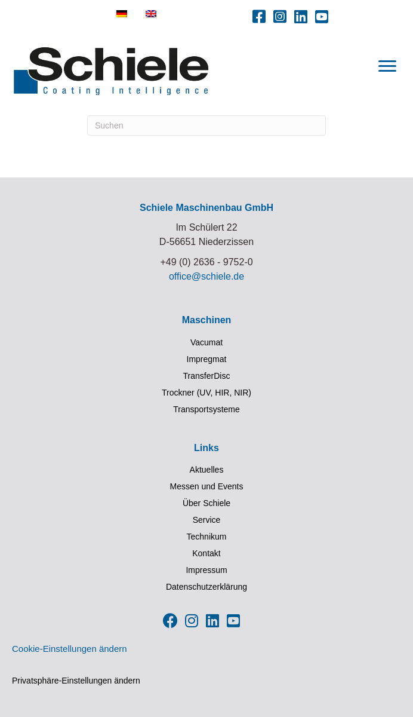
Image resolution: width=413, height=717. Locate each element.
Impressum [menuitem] (206, 570)
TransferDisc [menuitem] (206, 376)
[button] (259, 16)
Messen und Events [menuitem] (207, 486)
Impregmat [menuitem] (207, 359)
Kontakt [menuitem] (206, 553)
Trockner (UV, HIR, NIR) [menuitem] (206, 392)
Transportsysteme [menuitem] (206, 409)
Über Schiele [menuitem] (206, 503)
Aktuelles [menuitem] (207, 469)
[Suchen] (206, 125)
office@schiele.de (206, 276)
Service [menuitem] (207, 520)
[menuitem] (121, 13)
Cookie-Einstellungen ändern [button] (69, 649)
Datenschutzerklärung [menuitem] (206, 587)
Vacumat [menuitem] (206, 342)
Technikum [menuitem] (207, 536)
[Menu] (387, 66)
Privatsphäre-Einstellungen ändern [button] (76, 680)
